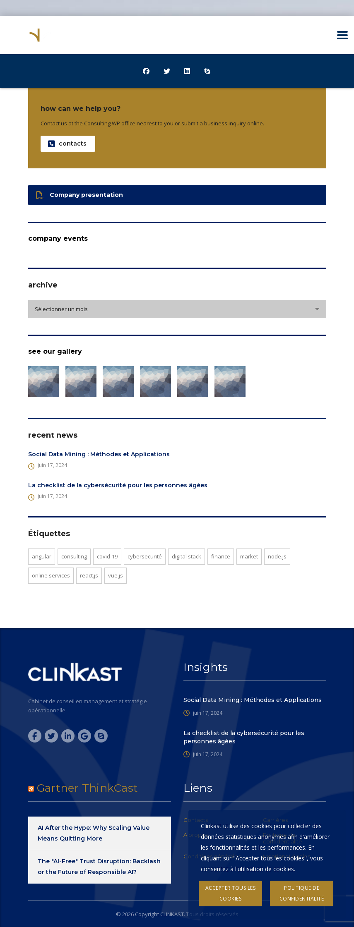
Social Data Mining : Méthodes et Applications (99, 454)
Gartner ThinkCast (87, 788)
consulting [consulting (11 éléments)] (74, 556)
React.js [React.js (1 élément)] (89, 575)
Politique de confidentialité (301, 893)
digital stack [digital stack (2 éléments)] (186, 556)
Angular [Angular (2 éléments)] (41, 556)
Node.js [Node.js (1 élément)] (277, 556)
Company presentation (79, 195)
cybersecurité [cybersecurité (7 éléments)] (145, 556)
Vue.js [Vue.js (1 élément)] (115, 575)
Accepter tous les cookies (230, 893)
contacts (67, 144)
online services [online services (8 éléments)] (51, 575)
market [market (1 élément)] (249, 556)
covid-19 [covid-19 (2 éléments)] (107, 556)
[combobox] (177, 309)
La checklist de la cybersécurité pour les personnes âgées (117, 485)
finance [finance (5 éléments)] (220, 556)
